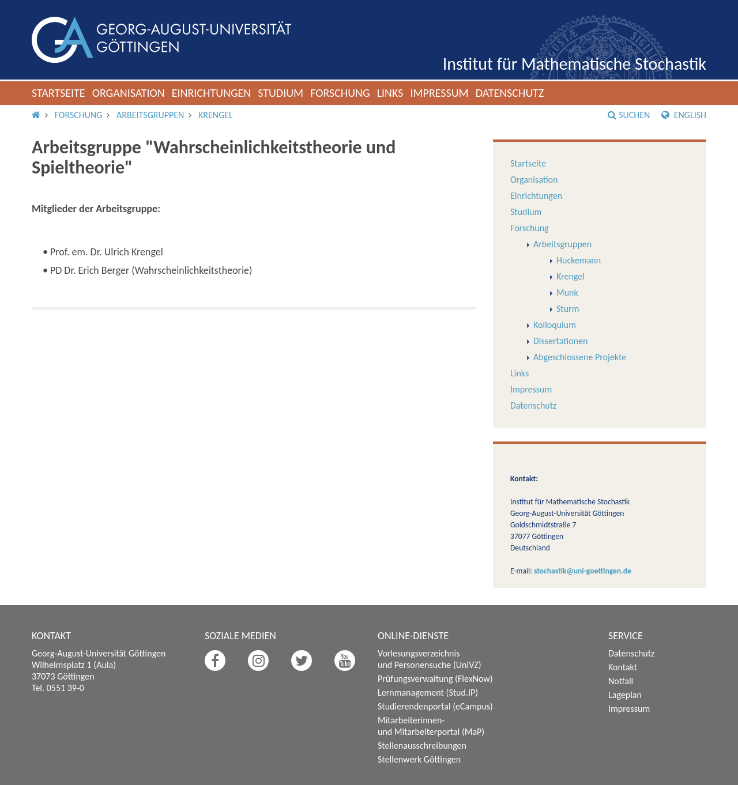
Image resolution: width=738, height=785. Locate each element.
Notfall (620, 680)
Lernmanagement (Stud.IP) (428, 692)
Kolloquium (554, 324)
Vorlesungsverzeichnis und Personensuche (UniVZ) (429, 659)
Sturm (567, 308)
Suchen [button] (629, 115)
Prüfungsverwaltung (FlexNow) (435, 678)
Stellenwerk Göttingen (419, 759)
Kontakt (622, 667)
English (683, 115)
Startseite (58, 93)
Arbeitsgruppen (150, 115)
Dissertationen (560, 340)
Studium (280, 93)
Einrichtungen (211, 93)
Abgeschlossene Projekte (579, 357)
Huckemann (578, 260)
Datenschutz (510, 93)
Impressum (439, 93)
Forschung (340, 93)
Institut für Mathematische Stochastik (574, 63)
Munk (567, 292)
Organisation (128, 93)
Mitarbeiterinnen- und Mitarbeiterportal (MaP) (431, 726)
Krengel (215, 115)
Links (390, 93)
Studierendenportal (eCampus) (435, 706)
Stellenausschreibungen (422, 745)
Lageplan (625, 694)
